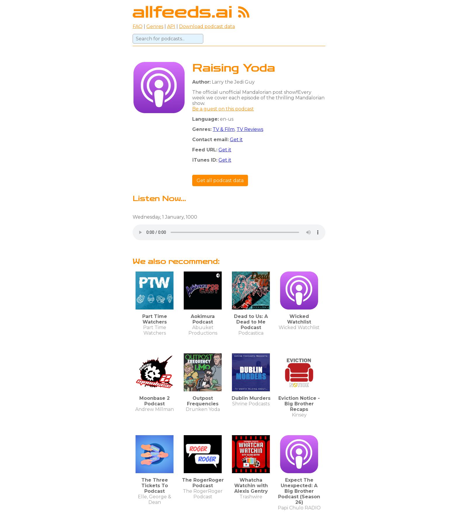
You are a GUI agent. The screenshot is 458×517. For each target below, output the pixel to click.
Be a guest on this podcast (223, 109)
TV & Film (224, 129)
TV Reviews (250, 129)
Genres (154, 26)
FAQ (138, 26)
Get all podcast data (220, 180)
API (171, 26)
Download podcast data (207, 26)
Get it (236, 139)
